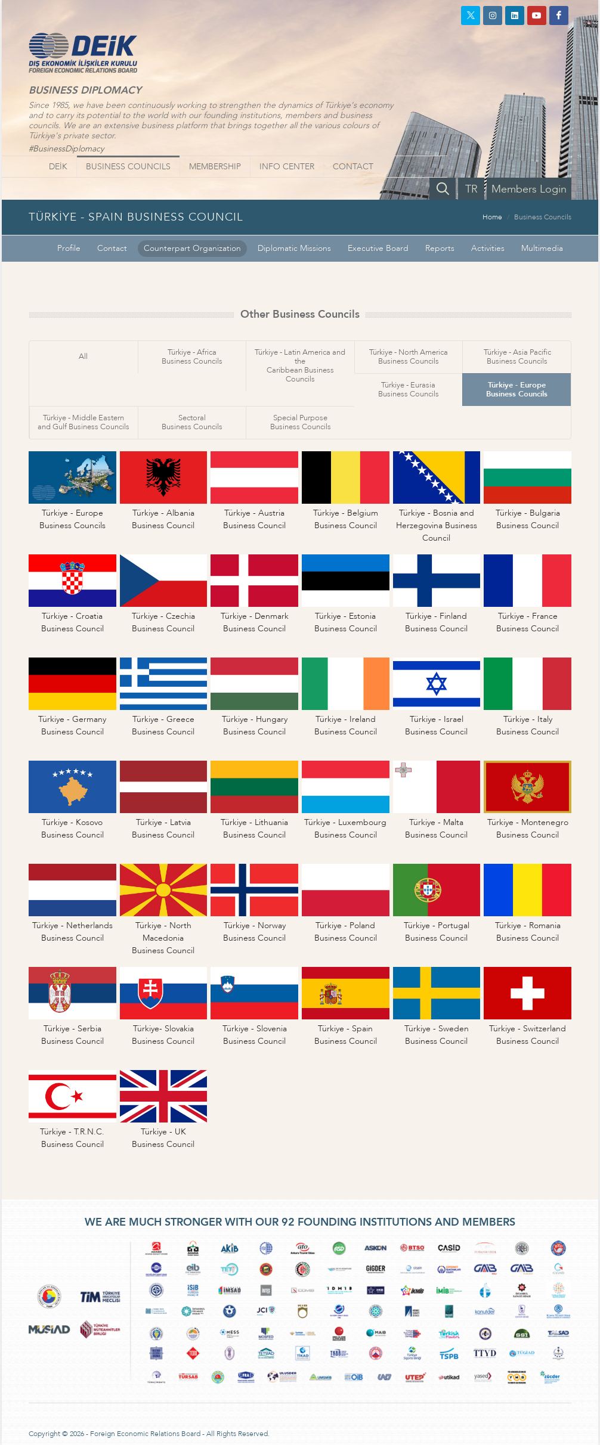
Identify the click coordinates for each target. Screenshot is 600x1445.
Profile (69, 248)
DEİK (58, 166)
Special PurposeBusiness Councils (300, 422)
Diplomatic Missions (294, 248)
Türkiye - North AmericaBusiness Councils (408, 357)
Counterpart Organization (192, 248)
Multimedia (542, 248)
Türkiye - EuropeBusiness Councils (517, 389)
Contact (112, 248)
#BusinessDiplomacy (66, 149)
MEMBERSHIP (215, 166)
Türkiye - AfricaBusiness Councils (192, 357)
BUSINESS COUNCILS (128, 166)
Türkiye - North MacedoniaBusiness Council (163, 938)
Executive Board (378, 248)
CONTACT (353, 166)
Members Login (529, 189)
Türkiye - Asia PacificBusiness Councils (517, 357)
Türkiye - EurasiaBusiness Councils (408, 389)
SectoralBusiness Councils (192, 422)
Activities (488, 248)
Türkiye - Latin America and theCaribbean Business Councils (300, 365)
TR (471, 189)
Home (492, 217)
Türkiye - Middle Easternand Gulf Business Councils (83, 422)
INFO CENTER (286, 166)
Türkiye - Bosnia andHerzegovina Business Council (436, 525)
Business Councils (542, 217)
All (83, 356)
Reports (439, 248)
